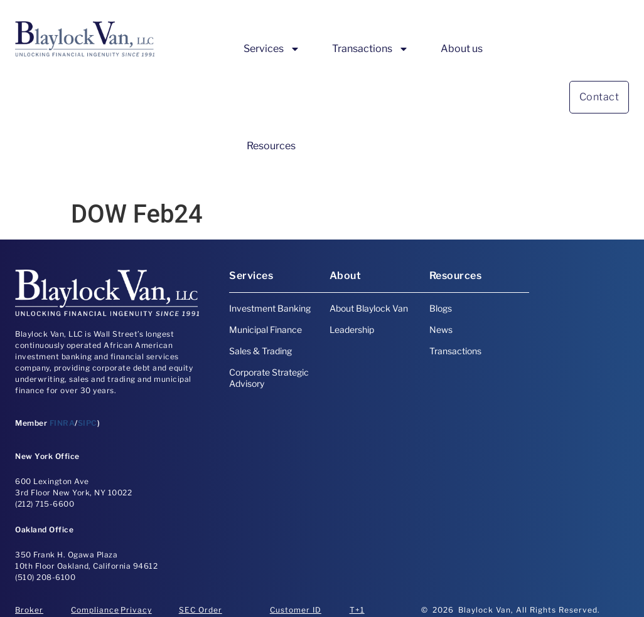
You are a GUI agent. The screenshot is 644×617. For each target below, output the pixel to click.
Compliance (95, 609)
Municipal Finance (265, 329)
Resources (271, 146)
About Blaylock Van (369, 308)
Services (272, 49)
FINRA (62, 423)
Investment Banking (270, 308)
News (441, 329)
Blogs (440, 308)
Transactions (370, 49)
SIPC (87, 423)
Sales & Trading (260, 350)
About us (462, 49)
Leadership (352, 329)
